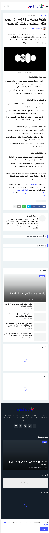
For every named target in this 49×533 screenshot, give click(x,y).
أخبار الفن (23, 190)
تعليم (30, 192)
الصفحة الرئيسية (40, 16)
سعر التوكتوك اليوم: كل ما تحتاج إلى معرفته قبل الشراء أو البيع (19, 315)
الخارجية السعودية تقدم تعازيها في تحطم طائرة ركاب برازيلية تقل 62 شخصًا (18, 335)
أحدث (44, 264)
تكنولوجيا (30, 16)
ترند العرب (32, 184)
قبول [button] (43, 529)
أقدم (4, 264)
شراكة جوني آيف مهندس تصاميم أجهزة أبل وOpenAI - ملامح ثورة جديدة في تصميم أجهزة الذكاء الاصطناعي (18, 325)
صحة (20, 192)
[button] (46, 6)
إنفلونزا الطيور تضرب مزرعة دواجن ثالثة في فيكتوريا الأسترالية (18, 305)
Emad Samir (31, 216)
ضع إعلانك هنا (24, 483)
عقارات (25, 192)
